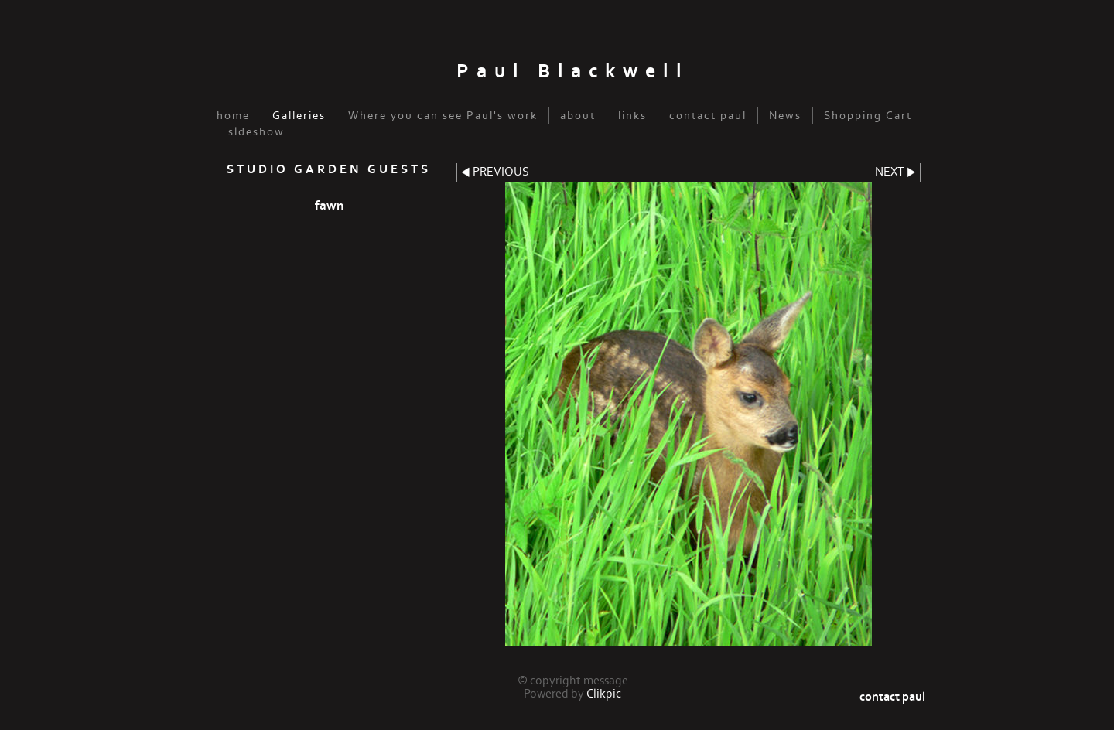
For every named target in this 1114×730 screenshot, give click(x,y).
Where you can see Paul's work (443, 115)
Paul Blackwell (572, 71)
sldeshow (256, 131)
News (785, 115)
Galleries (299, 115)
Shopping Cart (868, 115)
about (578, 115)
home (233, 115)
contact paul (708, 115)
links (632, 115)
